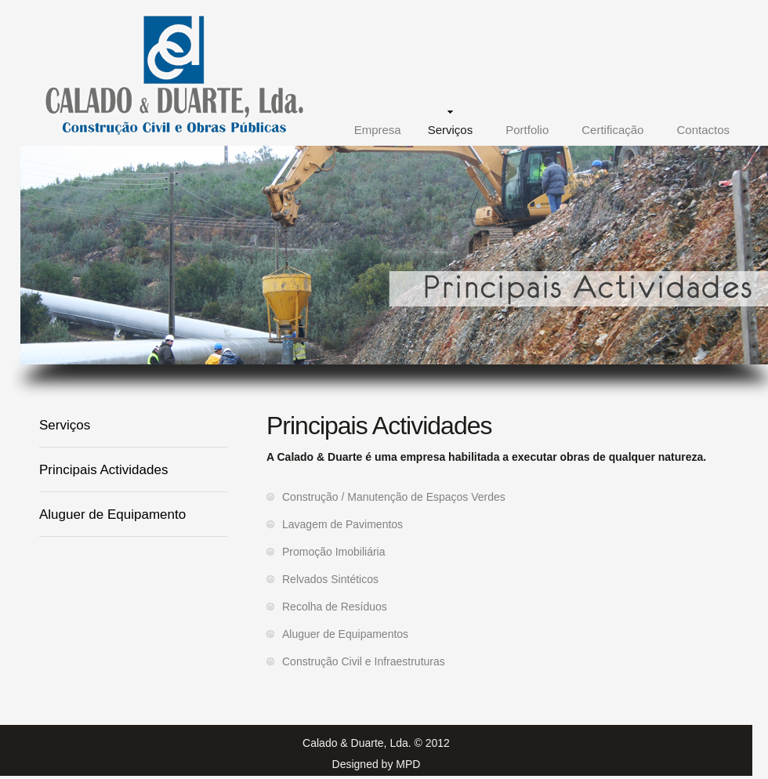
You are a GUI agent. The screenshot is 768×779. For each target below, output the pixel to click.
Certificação (612, 129)
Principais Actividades (103, 469)
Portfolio (527, 129)
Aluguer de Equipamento (112, 514)
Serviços (450, 129)
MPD (408, 764)
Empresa (377, 129)
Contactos (703, 129)
